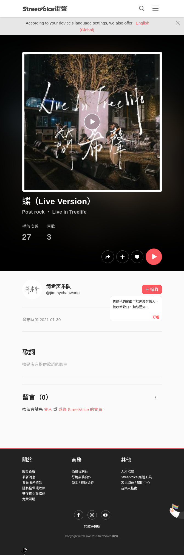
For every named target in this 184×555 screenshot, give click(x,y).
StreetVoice (44, 8)
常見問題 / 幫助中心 (135, 483)
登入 (48, 409)
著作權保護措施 (33, 494)
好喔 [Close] (156, 317)
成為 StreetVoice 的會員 (80, 409)
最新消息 (28, 477)
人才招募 (127, 472)
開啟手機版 (92, 526)
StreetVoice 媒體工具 (136, 477)
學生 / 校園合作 (83, 483)
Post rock (33, 212)
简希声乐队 (58, 286)
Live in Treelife (69, 212)
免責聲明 (28, 499)
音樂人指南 (129, 488)
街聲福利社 (80, 472)
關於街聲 (28, 472)
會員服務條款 (32, 483)
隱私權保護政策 (33, 488)
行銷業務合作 (81, 477)
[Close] (178, 23)
